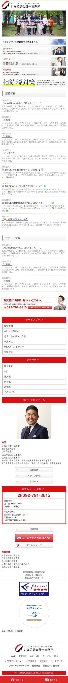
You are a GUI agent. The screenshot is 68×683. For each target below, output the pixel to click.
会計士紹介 (35, 656)
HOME (13, 656)
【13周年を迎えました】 (15, 219)
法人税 (7, 376)
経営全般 (8, 366)
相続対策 (8, 352)
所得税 (7, 381)
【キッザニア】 (9, 153)
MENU (64, 5)
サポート (34, 481)
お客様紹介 (31, 661)
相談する (51, 679)
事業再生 (8, 341)
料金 (56, 656)
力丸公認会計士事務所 (12, 631)
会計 (6, 371)
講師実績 (34, 469)
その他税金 (9, 392)
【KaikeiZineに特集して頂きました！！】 (22, 103)
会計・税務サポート (14, 331)
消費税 (7, 387)
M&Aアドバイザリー (14, 347)
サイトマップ (57, 661)
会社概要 (36, 666)
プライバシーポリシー (19, 666)
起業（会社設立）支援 (15, 336)
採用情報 (34, 529)
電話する (17, 679)
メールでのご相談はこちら (34, 538)
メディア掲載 (34, 475)
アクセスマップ (34, 545)
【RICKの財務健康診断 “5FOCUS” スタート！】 (28, 203)
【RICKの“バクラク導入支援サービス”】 (24, 186)
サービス (47, 656)
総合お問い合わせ (51, 666)
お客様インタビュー (14, 661)
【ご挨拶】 (7, 120)
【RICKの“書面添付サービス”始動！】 (23, 169)
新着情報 (23, 656)
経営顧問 (8, 326)
